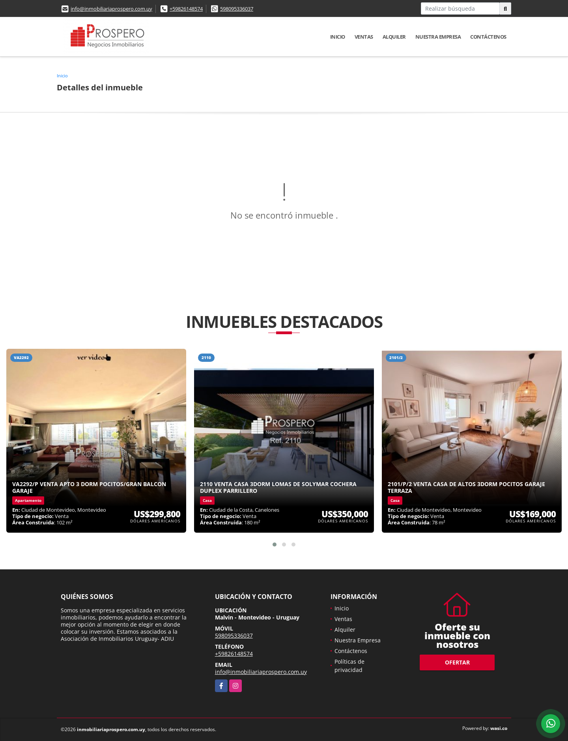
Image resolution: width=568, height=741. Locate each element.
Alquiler (394, 36)
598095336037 (236, 8)
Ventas (364, 36)
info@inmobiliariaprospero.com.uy (111, 8)
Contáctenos (488, 36)
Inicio (337, 36)
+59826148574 (186, 8)
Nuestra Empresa (438, 36)
